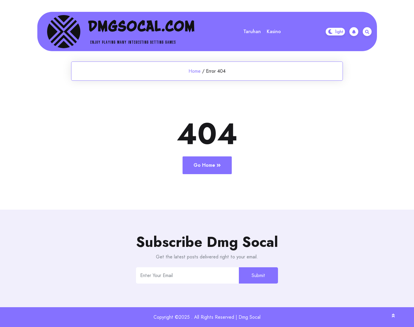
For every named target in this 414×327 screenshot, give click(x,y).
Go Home (207, 165)
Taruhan (252, 31)
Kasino (274, 31)
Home (194, 71)
